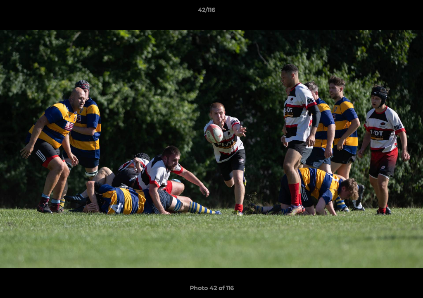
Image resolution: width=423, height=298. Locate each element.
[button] (388, 12)
